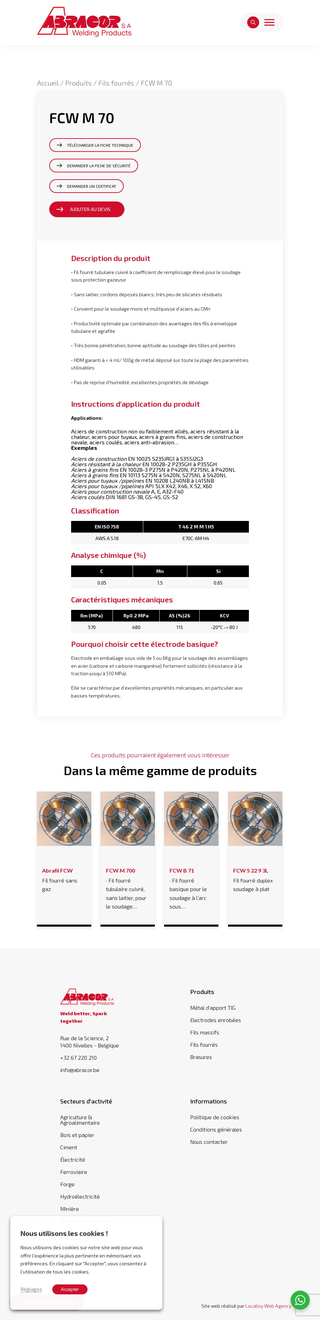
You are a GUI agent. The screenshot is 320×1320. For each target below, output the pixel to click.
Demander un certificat (91, 186)
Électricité (72, 1159)
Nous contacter (209, 1141)
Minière (69, 1208)
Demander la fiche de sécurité (99, 165)
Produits (78, 83)
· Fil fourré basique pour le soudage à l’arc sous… (191, 887)
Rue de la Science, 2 (95, 1041)
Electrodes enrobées (215, 1020)
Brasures (201, 1057)
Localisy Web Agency (268, 1306)
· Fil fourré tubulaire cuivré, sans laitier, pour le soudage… (127, 887)
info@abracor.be (79, 1070)
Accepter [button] (70, 1289)
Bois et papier (77, 1135)
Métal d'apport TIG (213, 1007)
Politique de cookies (214, 1117)
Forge (67, 1184)
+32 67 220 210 (78, 1057)
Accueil (47, 83)
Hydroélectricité (80, 1196)
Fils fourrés (116, 83)
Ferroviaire (73, 1171)
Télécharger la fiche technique (100, 145)
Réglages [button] (31, 1289)
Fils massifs (204, 1032)
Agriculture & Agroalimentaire (80, 1120)
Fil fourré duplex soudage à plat (255, 878)
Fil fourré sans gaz (63, 878)
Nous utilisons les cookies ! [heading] (64, 1233)
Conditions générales (216, 1129)
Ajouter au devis (90, 209)
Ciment (68, 1147)
